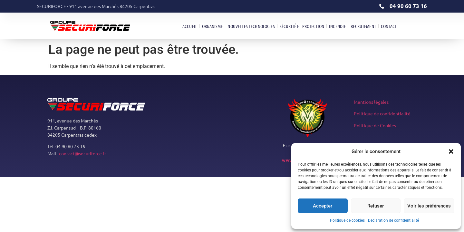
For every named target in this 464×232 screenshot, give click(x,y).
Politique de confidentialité (382, 113)
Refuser (375, 206)
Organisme (212, 26)
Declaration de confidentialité (393, 220)
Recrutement (363, 26)
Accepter (322, 206)
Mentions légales (371, 102)
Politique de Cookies (375, 125)
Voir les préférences (429, 206)
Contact (389, 26)
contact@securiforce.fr (82, 153)
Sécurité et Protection (302, 26)
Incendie (337, 26)
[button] (451, 151)
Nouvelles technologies (251, 26)
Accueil (189, 26)
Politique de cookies (347, 220)
